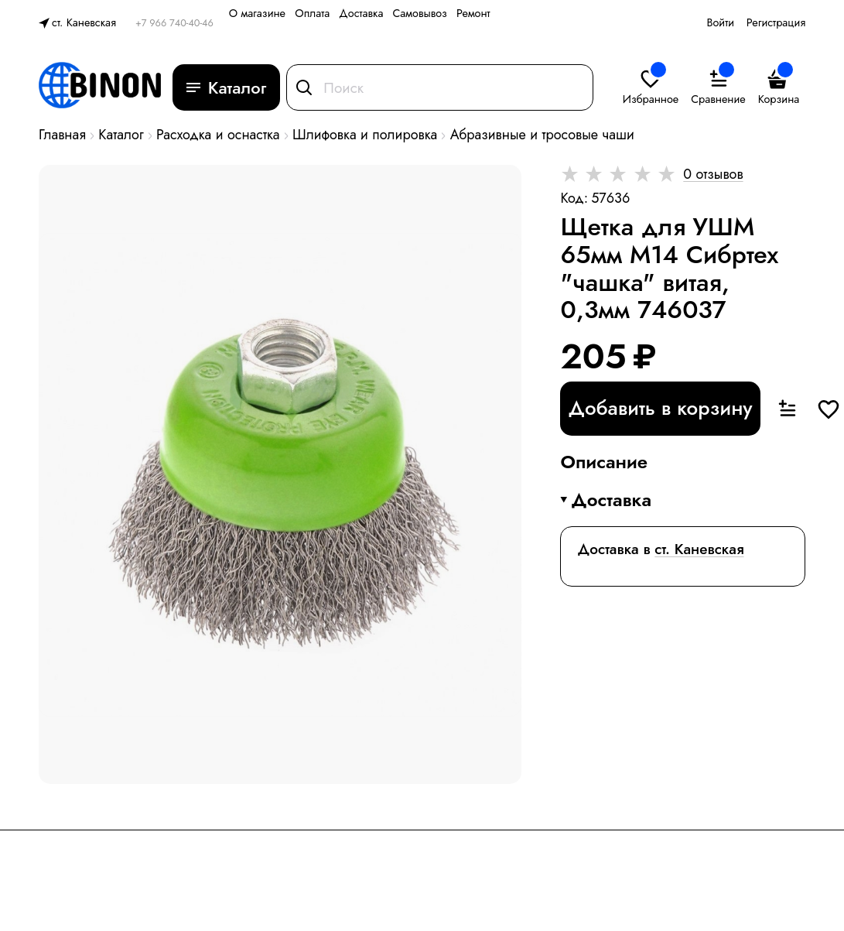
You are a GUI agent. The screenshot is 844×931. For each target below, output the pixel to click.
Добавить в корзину (660, 408)
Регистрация (776, 22)
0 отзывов (713, 174)
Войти (720, 22)
